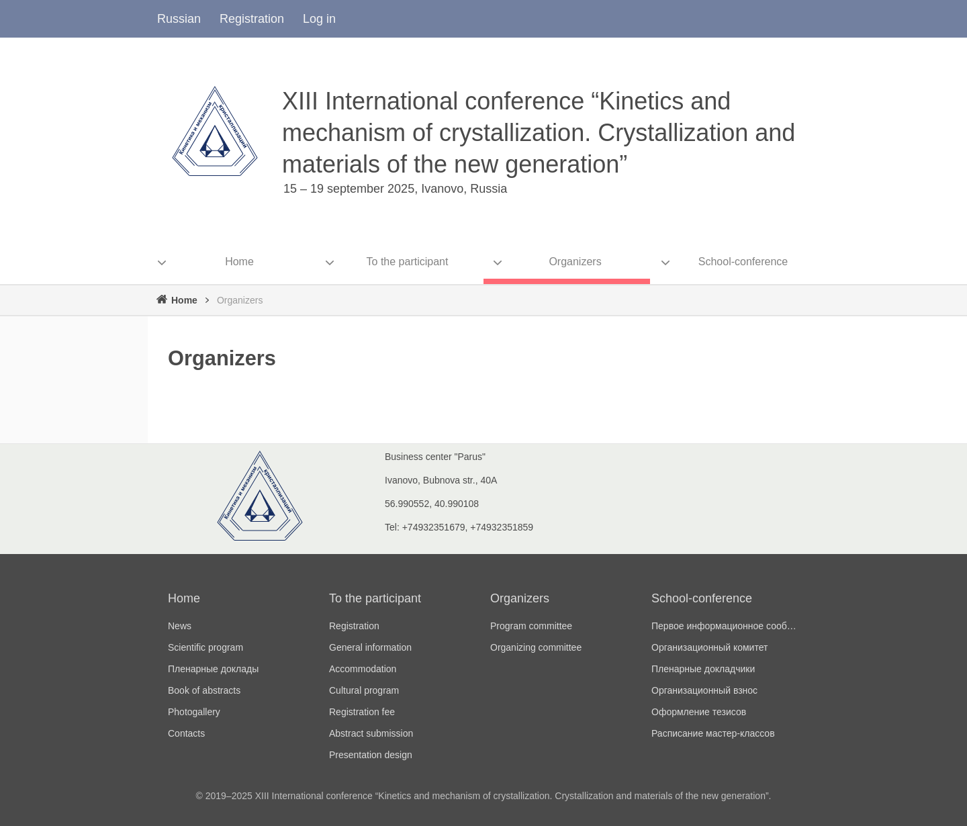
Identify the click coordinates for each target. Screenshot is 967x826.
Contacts (186, 733)
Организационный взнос (704, 690)
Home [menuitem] (239, 261)
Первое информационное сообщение (725, 626)
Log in (319, 19)
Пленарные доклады (213, 668)
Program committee (531, 626)
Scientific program (205, 647)
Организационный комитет (709, 647)
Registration (252, 19)
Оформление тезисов (698, 711)
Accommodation (362, 668)
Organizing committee (536, 647)
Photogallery (194, 711)
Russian (179, 19)
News (179, 626)
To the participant (375, 598)
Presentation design (370, 754)
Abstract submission (371, 733)
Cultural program (364, 690)
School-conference (701, 598)
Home (184, 300)
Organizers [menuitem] (575, 261)
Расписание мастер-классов (713, 733)
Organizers (519, 598)
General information (370, 647)
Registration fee (362, 711)
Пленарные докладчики (703, 668)
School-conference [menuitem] (743, 261)
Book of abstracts (204, 690)
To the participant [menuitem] (408, 261)
